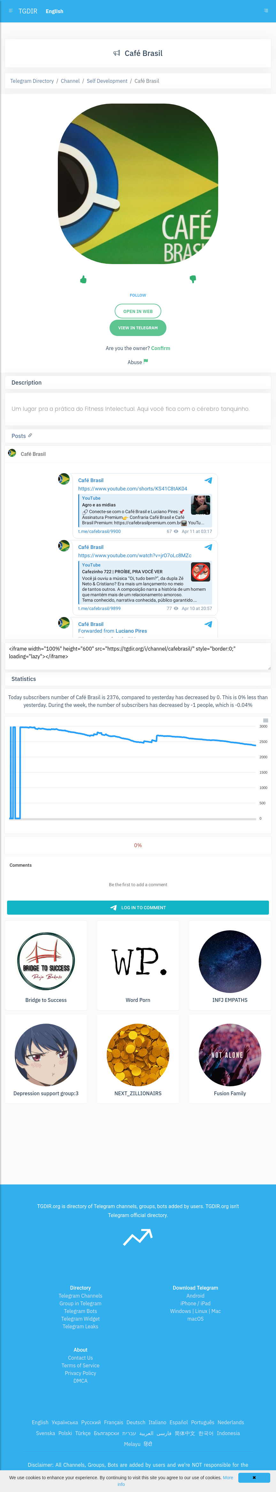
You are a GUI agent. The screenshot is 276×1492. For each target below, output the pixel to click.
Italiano (157, 1422)
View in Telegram (138, 328)
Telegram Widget (80, 1319)
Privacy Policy (80, 1373)
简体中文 (185, 1433)
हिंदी (148, 1444)
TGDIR (28, 11)
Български (106, 1433)
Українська (65, 1422)
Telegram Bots (80, 1311)
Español (179, 1422)
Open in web (138, 311)
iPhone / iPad (195, 1303)
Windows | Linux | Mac (195, 1311)
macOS (195, 1319)
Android (196, 1296)
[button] (265, 720)
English (40, 1422)
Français (113, 1422)
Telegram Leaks (80, 1326)
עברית (129, 1433)
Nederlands (231, 1422)
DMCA (80, 1381)
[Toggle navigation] (266, 11)
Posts (19, 436)
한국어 (206, 1433)
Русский (91, 1422)
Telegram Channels (80, 1296)
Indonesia (228, 1433)
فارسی (164, 1433)
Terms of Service (81, 1365)
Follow (138, 295)
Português (202, 1422)
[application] (138, 773)
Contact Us (80, 1358)
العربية (146, 1433)
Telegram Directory (32, 81)
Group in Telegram (80, 1303)
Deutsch (135, 1422)
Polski (65, 1433)
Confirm (160, 348)
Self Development (107, 81)
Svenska (45, 1433)
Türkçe (83, 1433)
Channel (70, 81)
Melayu (132, 1444)
